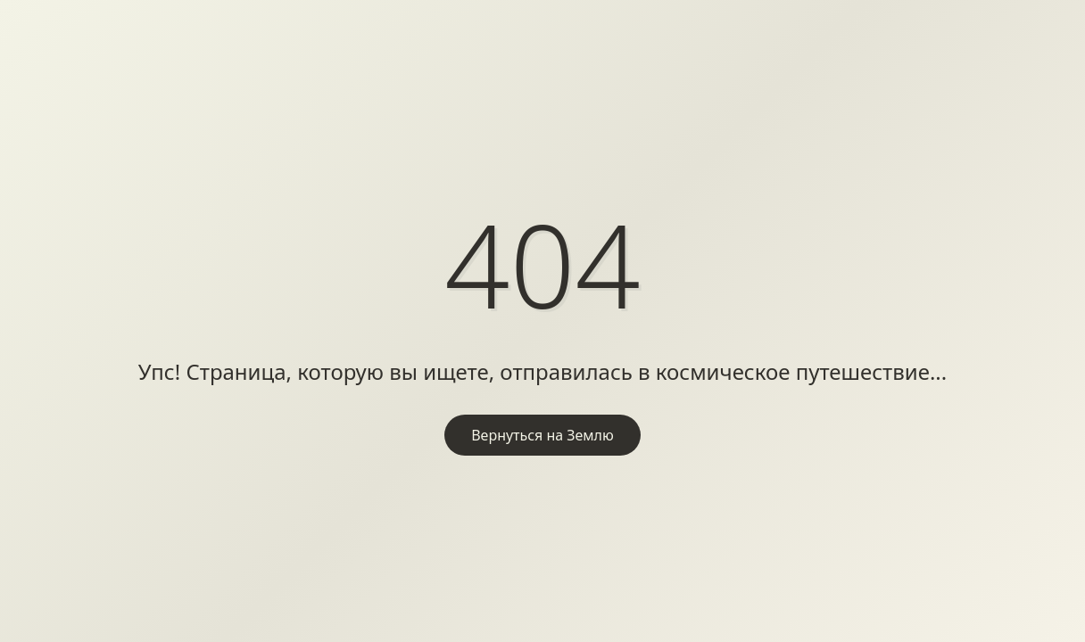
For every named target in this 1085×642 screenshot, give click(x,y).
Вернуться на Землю (542, 435)
